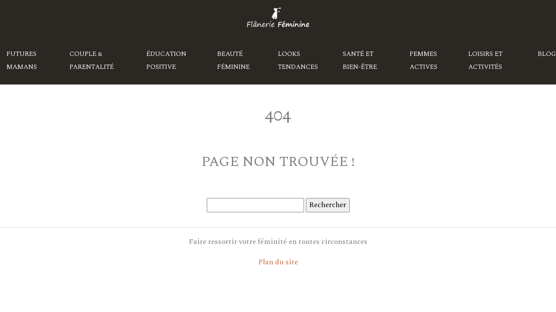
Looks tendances (298, 60)
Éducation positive (166, 60)
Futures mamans (22, 60)
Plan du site (278, 262)
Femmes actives (423, 60)
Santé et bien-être (360, 60)
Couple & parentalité (92, 60)
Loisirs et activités (485, 60)
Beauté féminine (233, 60)
